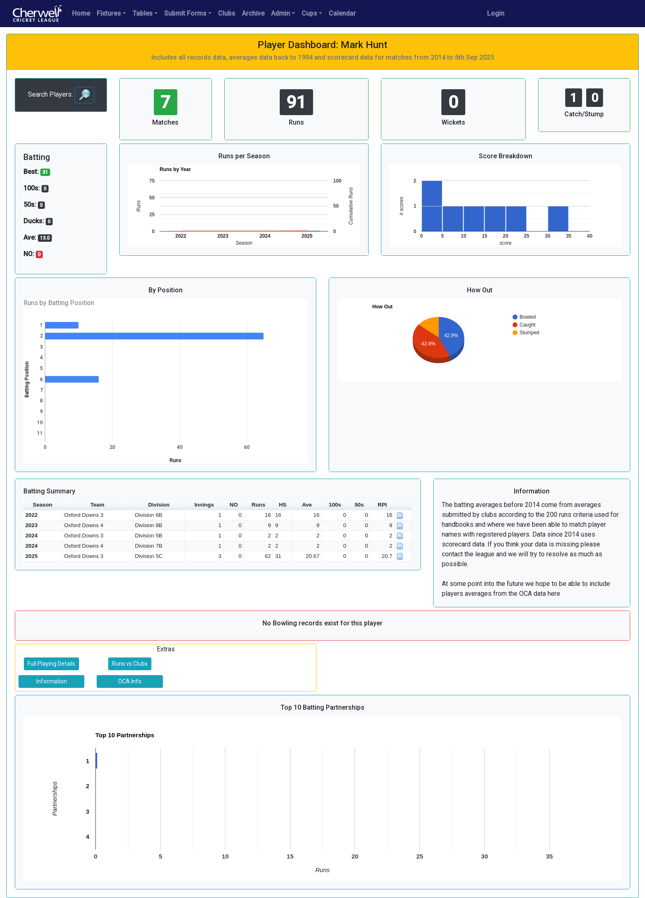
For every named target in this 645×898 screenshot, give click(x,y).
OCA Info (130, 681)
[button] (403, 505)
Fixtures (109, 13)
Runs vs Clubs (130, 663)
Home (81, 13)
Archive (253, 13)
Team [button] (97, 505)
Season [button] (42, 505)
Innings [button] (204, 505)
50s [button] (359, 505)
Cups (309, 13)
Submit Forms (185, 13)
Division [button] (158, 505)
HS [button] (283, 505)
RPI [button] (382, 505)
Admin (280, 13)
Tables (142, 13)
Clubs (226, 13)
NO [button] (234, 505)
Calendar (342, 13)
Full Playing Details (51, 663)
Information (51, 681)
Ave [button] (307, 505)
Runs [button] (258, 505)
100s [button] (335, 505)
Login (495, 13)
